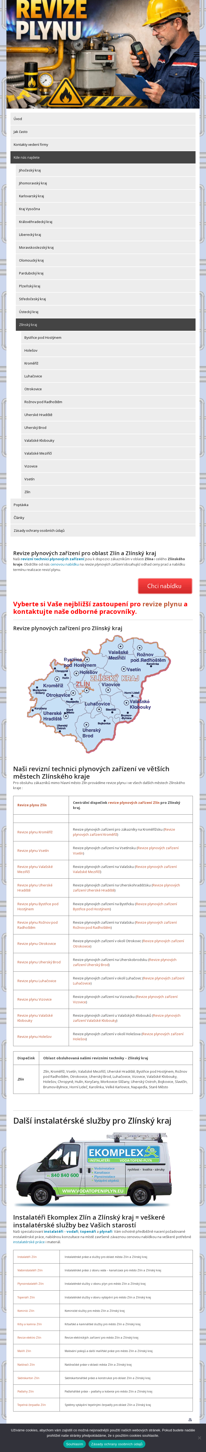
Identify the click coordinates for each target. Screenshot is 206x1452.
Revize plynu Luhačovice (36, 980)
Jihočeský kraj (30, 170)
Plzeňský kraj (29, 286)
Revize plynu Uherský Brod (39, 961)
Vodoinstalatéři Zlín (30, 1270)
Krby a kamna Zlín (29, 1323)
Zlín (27, 491)
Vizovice (31, 466)
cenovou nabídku (54, 564)
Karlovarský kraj (31, 196)
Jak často (21, 131)
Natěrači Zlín (26, 1364)
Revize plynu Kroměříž (35, 831)
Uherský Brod (35, 427)
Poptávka (21, 504)
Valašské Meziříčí (38, 453)
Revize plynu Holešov (34, 1036)
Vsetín (29, 479)
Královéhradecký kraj (35, 221)
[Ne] (199, 1437)
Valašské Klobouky (39, 440)
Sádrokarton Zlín (28, 1377)
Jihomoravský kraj (33, 183)
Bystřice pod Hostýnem (42, 337)
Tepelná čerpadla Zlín (31, 1404)
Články (19, 517)
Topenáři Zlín (26, 1296)
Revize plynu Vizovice (34, 999)
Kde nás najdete (27, 157)
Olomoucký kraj (31, 260)
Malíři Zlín (24, 1350)
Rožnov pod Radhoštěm (43, 401)
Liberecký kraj (30, 234)
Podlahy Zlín (25, 1390)
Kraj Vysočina (29, 208)
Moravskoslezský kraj (36, 247)
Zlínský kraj (28, 324)
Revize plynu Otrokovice (36, 943)
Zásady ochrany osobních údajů (39, 530)
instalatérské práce (28, 1241)
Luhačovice (33, 376)
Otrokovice (33, 389)
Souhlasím (74, 1444)
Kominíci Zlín (25, 1310)
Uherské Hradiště (38, 414)
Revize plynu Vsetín (33, 850)
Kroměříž (31, 363)
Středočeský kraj (32, 298)
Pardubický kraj (31, 273)
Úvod (18, 118)
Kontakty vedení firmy (31, 144)
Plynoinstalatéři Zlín (30, 1283)
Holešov (30, 350)
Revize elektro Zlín (29, 1337)
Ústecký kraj (28, 311)
